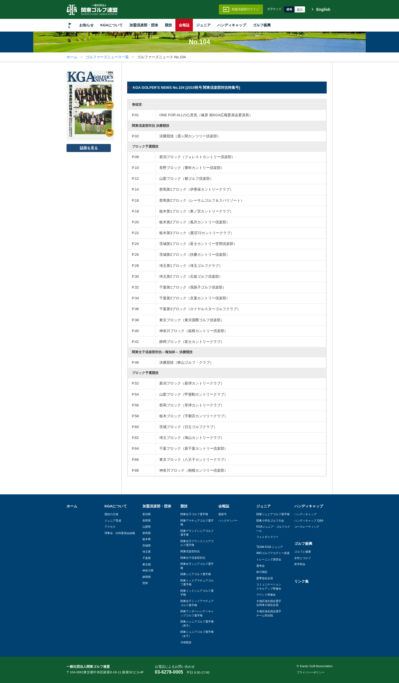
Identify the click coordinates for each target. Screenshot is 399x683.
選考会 (260, 565)
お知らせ (86, 25)
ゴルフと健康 (302, 551)
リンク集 (301, 581)
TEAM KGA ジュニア (269, 546)
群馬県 (146, 533)
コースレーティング (306, 526)
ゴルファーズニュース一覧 (107, 57)
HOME (69, 25)
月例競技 (185, 642)
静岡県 (146, 576)
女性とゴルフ (302, 558)
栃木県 (146, 539)
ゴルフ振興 (262, 25)
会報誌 (184, 25)
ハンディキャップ (231, 25)
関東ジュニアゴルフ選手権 (273, 514)
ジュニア (203, 25)
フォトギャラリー (267, 536)
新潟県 (146, 514)
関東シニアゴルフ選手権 (195, 574)
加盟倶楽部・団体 (143, 25)
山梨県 (146, 526)
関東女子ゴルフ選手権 (194, 514)
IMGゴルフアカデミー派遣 (273, 553)
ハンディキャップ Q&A (308, 520)
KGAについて (111, 25)
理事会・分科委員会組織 (119, 533)
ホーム (71, 57)
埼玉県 (146, 551)
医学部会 (299, 564)
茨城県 (146, 545)
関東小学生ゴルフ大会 (270, 520)
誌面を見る (89, 148)
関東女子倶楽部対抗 (192, 557)
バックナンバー (228, 520)
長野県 (146, 520)
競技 (168, 25)
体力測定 (261, 571)
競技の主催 (111, 514)
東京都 (146, 564)
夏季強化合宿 (264, 578)
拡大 (300, 9)
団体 (145, 583)
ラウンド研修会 (266, 594)
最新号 (222, 514)
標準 (289, 9)
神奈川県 (148, 570)
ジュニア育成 (112, 520)
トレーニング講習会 (268, 559)
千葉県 (146, 558)
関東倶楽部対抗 (190, 551)
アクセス (110, 526)
